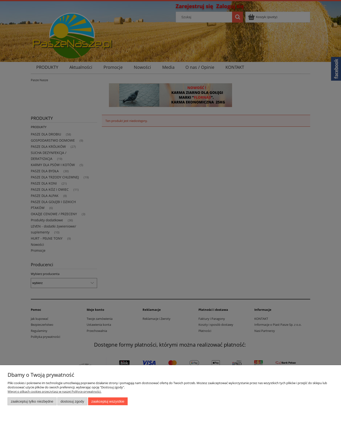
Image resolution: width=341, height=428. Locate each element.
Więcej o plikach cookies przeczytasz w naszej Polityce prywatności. (54, 391)
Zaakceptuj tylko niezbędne (32, 401)
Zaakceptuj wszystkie (107, 401)
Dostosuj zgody (72, 401)
